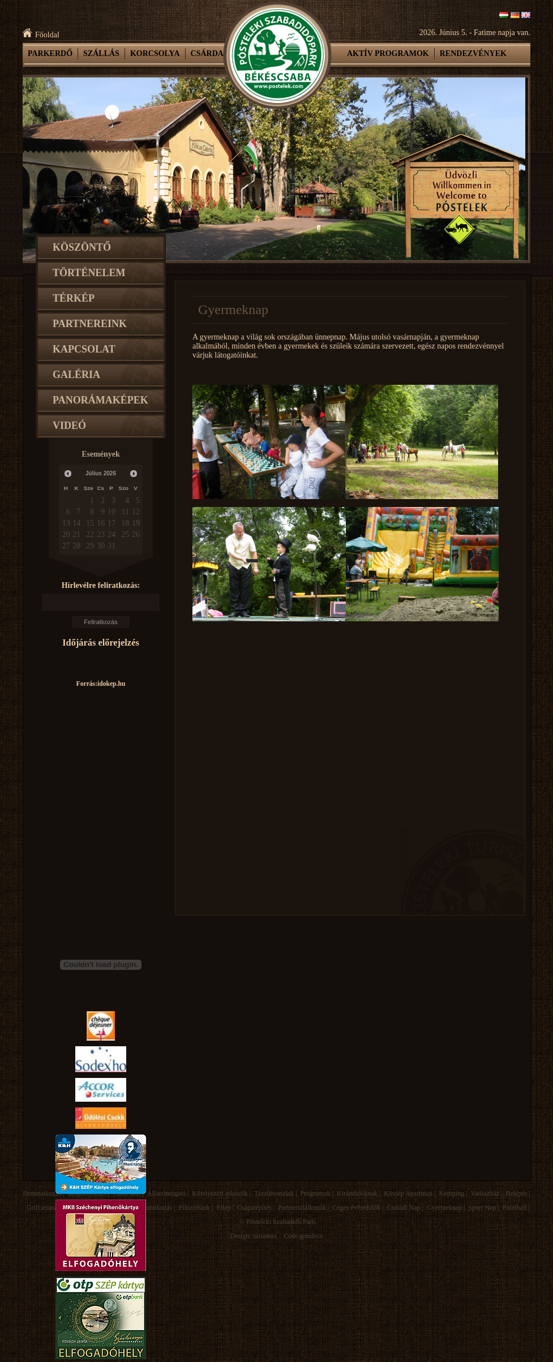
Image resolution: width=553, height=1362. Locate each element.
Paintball (515, 1207)
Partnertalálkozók (302, 1207)
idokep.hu (111, 684)
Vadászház (484, 1193)
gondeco (311, 1236)
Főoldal (41, 35)
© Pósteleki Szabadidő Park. (278, 1222)
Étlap (223, 1207)
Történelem (89, 272)
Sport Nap (482, 1207)
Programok (315, 1193)
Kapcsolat (84, 349)
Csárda (207, 53)
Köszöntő (82, 247)
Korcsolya (155, 53)
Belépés (516, 1193)
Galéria (76, 374)
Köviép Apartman (408, 1193)
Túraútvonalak (274, 1193)
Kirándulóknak (357, 1193)
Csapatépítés (254, 1207)
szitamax (265, 1236)
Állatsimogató (166, 1193)
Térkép (74, 298)
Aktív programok (388, 53)
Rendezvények (473, 53)
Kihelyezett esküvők (219, 1193)
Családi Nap (404, 1207)
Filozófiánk (194, 1207)
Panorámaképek (100, 400)
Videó (69, 425)
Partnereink (90, 323)
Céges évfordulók (356, 1207)
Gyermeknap (444, 1207)
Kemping (452, 1193)
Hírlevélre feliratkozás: (101, 585)
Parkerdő (50, 53)
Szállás (101, 53)
